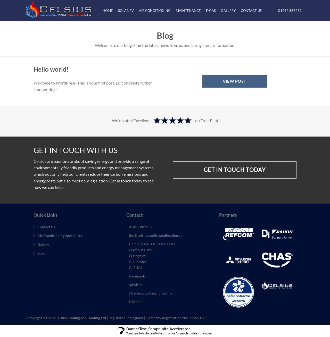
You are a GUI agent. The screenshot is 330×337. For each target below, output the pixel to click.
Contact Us (251, 11)
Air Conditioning (155, 11)
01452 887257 (289, 11)
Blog (41, 253)
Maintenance (188, 11)
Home (108, 11)
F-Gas (211, 11)
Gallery (228, 11)
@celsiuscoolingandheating (150, 293)
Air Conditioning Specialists (59, 235)
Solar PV (126, 11)
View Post (234, 81)
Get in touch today (235, 169)
